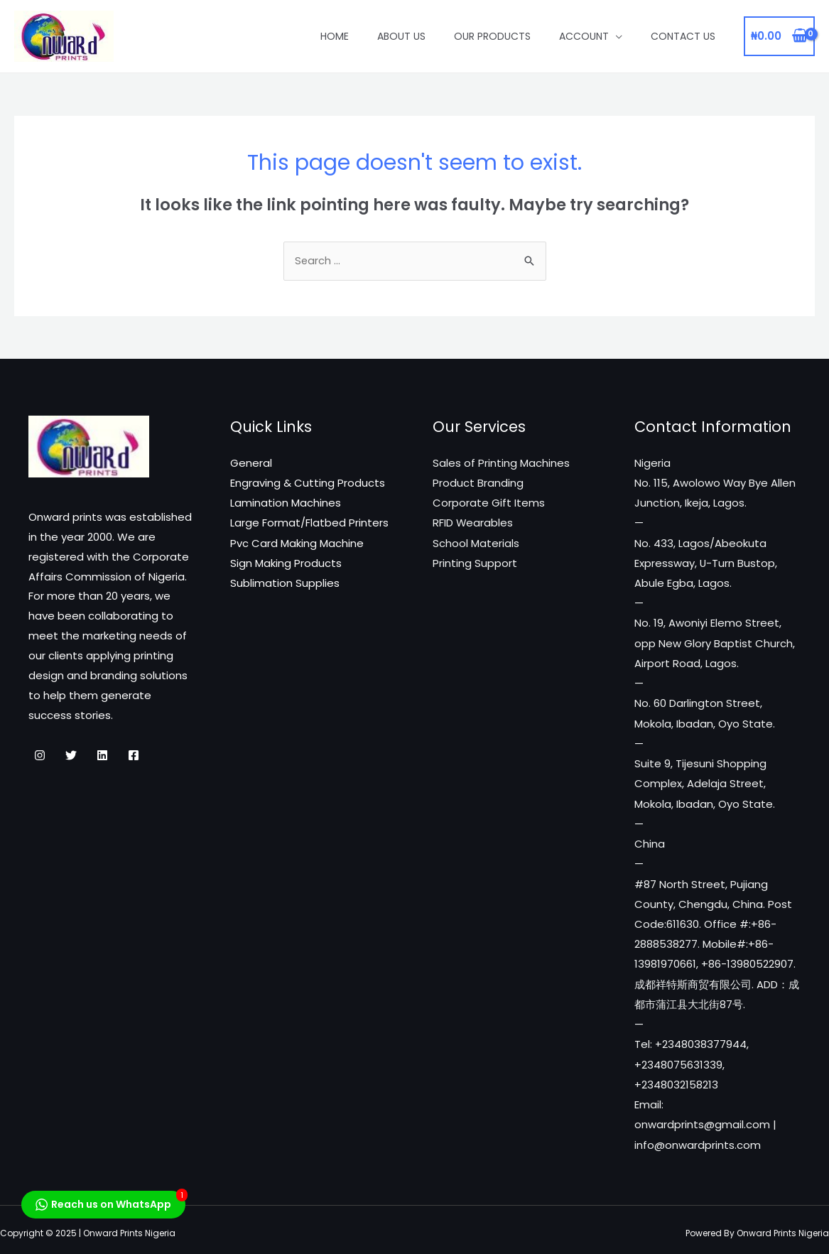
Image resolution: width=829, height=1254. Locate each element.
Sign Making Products (286, 563)
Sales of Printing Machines (501, 464)
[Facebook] (133, 756)
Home (334, 36)
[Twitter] (71, 756)
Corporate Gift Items (489, 503)
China (649, 840)
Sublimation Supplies (285, 582)
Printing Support (475, 563)
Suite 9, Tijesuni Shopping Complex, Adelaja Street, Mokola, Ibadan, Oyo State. (704, 780)
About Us (401, 36)
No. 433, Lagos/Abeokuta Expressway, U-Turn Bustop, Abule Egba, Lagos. (706, 563)
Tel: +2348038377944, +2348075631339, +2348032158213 (691, 1057)
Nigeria (652, 464)
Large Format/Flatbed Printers (309, 523)
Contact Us (683, 36)
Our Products (492, 36)
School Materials (476, 543)
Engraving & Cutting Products (307, 483)
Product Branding (478, 483)
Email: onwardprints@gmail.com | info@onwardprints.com (705, 1117)
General (251, 464)
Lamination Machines (285, 503)
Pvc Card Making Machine (297, 543)
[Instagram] (39, 756)
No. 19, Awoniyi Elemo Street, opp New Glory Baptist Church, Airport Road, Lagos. (714, 642)
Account (584, 36)
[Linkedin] (102, 756)
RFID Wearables (473, 523)
